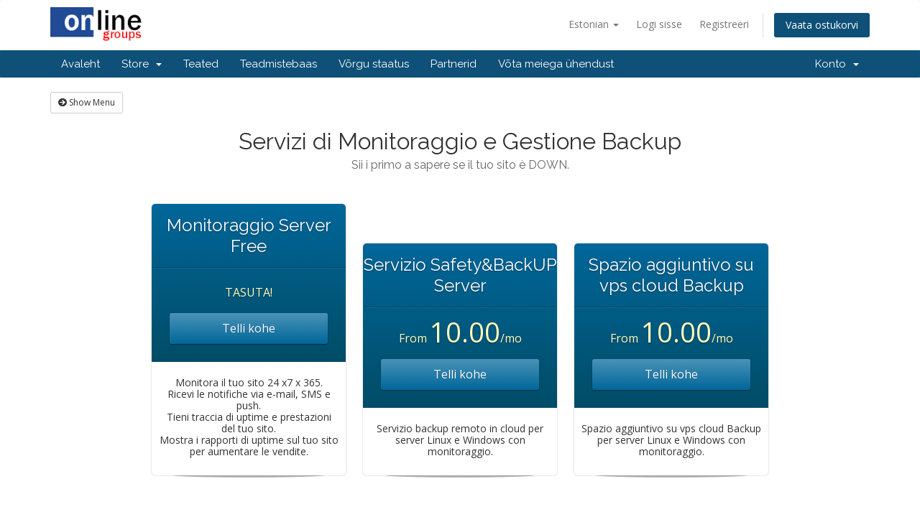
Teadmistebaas (278, 63)
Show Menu (86, 102)
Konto (837, 63)
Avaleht (80, 63)
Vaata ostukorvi (822, 25)
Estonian (594, 24)
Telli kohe (248, 328)
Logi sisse (659, 24)
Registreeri (724, 24)
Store (141, 63)
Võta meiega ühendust (556, 63)
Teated (200, 63)
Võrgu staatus (374, 63)
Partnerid (454, 63)
